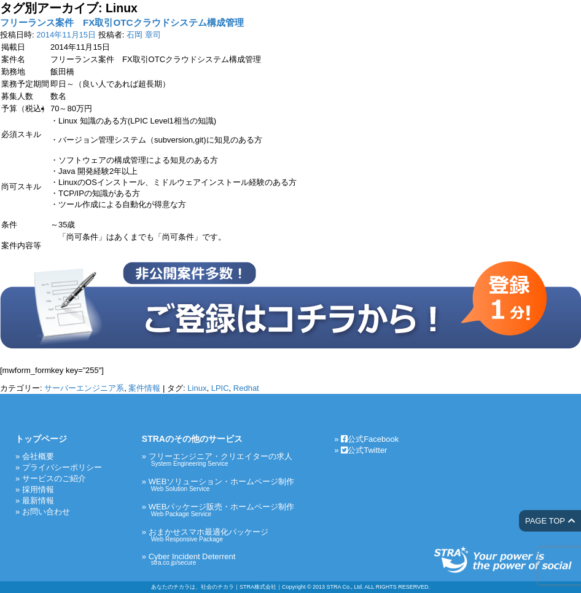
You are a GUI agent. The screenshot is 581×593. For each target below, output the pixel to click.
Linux (196, 388)
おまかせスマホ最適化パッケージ (222, 535)
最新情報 (38, 500)
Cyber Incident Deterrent (222, 559)
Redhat (246, 388)
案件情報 (144, 388)
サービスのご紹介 (54, 478)
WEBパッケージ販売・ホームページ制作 (222, 509)
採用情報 (38, 489)
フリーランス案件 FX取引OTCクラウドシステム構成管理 (122, 22)
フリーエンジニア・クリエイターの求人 (222, 459)
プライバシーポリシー (62, 467)
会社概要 (38, 456)
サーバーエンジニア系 (84, 388)
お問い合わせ (46, 511)
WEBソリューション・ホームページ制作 (222, 484)
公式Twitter (364, 450)
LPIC (220, 388)
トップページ (41, 439)
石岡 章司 (144, 34)
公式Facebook (370, 439)
